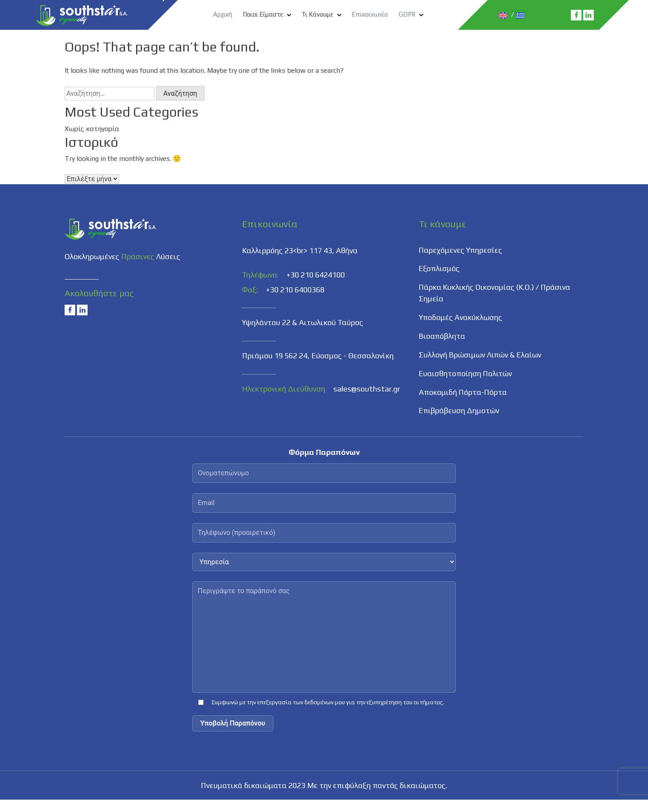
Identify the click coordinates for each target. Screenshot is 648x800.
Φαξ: (250, 289)
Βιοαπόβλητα (442, 336)
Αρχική (222, 14)
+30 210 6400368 (295, 289)
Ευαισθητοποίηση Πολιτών (466, 374)
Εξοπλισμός (439, 269)
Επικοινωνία (370, 14)
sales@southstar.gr (366, 388)
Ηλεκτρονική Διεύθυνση (283, 388)
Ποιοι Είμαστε (263, 14)
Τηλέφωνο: (260, 274)
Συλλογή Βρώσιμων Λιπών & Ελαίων (481, 355)
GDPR (407, 14)
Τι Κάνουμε (317, 14)
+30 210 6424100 (316, 274)
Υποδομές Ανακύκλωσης (460, 318)
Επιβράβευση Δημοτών (459, 411)
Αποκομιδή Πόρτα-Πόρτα (463, 393)
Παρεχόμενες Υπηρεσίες (461, 250)
